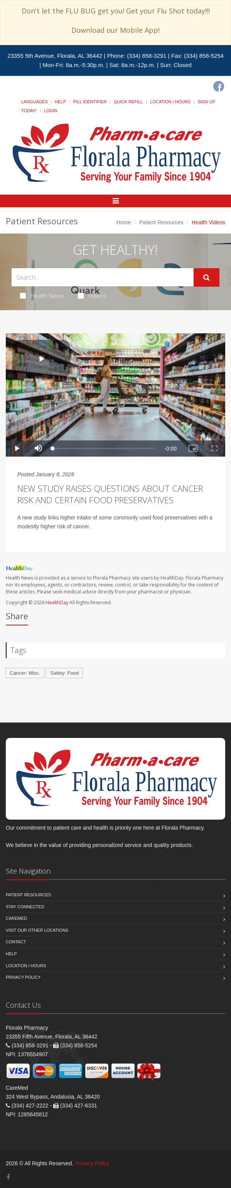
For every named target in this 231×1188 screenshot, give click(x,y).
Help (60, 101)
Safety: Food (64, 673)
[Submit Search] (206, 277)
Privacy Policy (23, 977)
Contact (16, 941)
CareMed (16, 918)
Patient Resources (161, 222)
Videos (92, 295)
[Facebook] (218, 86)
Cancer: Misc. (25, 673)
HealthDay (57, 602)
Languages (34, 101)
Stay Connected (25, 906)
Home (123, 222)
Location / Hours (170, 101)
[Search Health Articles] (103, 277)
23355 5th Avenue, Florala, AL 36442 (54, 55)
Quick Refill (128, 101)
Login (50, 110)
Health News (42, 295)
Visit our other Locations (37, 930)
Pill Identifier (89, 101)
